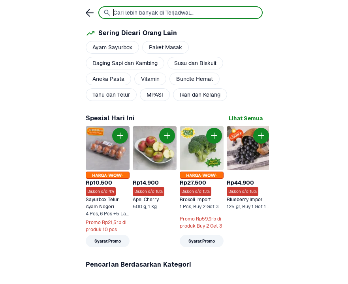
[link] (246, 118)
